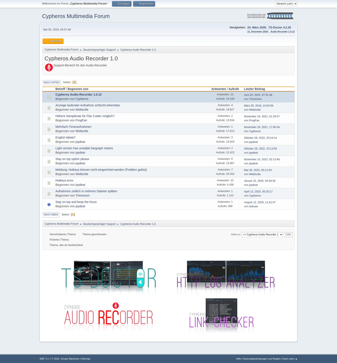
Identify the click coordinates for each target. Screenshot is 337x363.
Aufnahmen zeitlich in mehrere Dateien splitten (86, 191)
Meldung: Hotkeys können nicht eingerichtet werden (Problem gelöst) (101, 169)
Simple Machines (70, 358)
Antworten (218, 89)
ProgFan (81, 120)
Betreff (60, 89)
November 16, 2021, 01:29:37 (262, 116)
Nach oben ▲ (290, 358)
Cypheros (82, 99)
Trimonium (255, 99)
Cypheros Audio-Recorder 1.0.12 (78, 94)
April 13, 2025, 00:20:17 (258, 191)
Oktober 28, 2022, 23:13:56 (260, 148)
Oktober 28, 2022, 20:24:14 (260, 137)
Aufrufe (233, 89)
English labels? (65, 137)
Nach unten (51, 82)
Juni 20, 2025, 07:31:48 (258, 94)
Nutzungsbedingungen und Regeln (261, 358)
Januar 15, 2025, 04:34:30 (260, 180)
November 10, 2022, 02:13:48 (262, 159)
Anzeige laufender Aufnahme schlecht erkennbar (87, 105)
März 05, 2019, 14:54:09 (258, 105)
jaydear (81, 141)
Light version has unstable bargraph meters (84, 148)
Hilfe (238, 358)
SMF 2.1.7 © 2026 (49, 358)
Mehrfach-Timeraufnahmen (73, 126)
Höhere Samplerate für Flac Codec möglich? (84, 116)
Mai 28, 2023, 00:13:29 (258, 170)
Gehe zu (235, 234)
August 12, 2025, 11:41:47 (260, 202)
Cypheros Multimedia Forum (76, 16)
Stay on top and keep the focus (76, 202)
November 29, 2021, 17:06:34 (262, 127)
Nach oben (51, 214)
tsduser (253, 206)
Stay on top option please (72, 159)
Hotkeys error (64, 180)
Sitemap (85, 358)
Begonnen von (77, 89)
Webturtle (82, 109)
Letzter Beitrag (256, 89)
